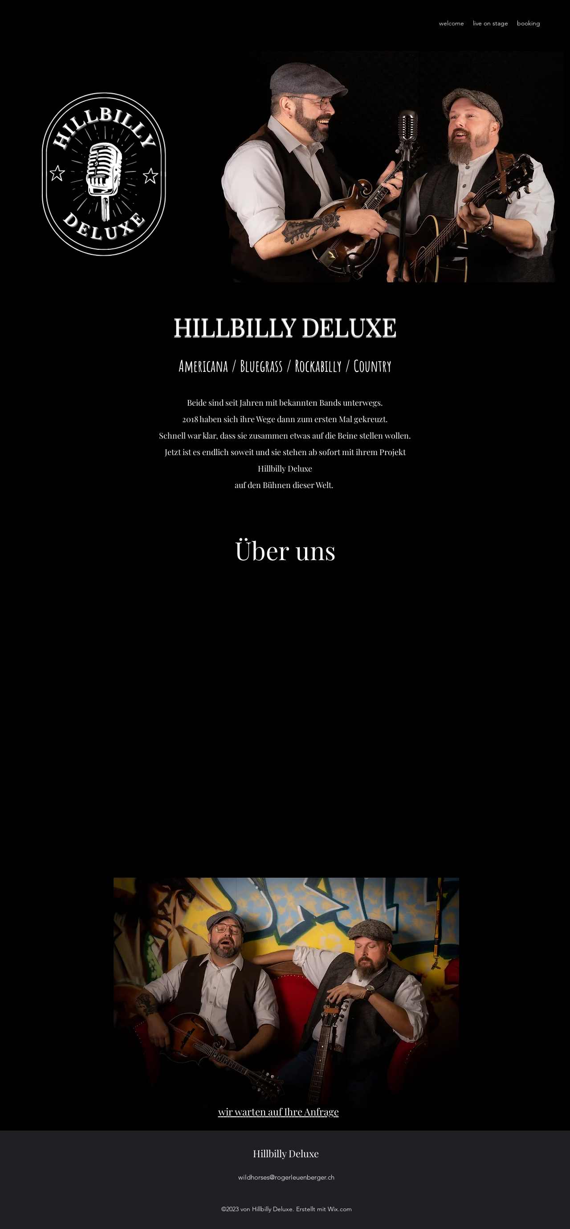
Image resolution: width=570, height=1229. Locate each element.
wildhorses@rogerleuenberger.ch (286, 1177)
